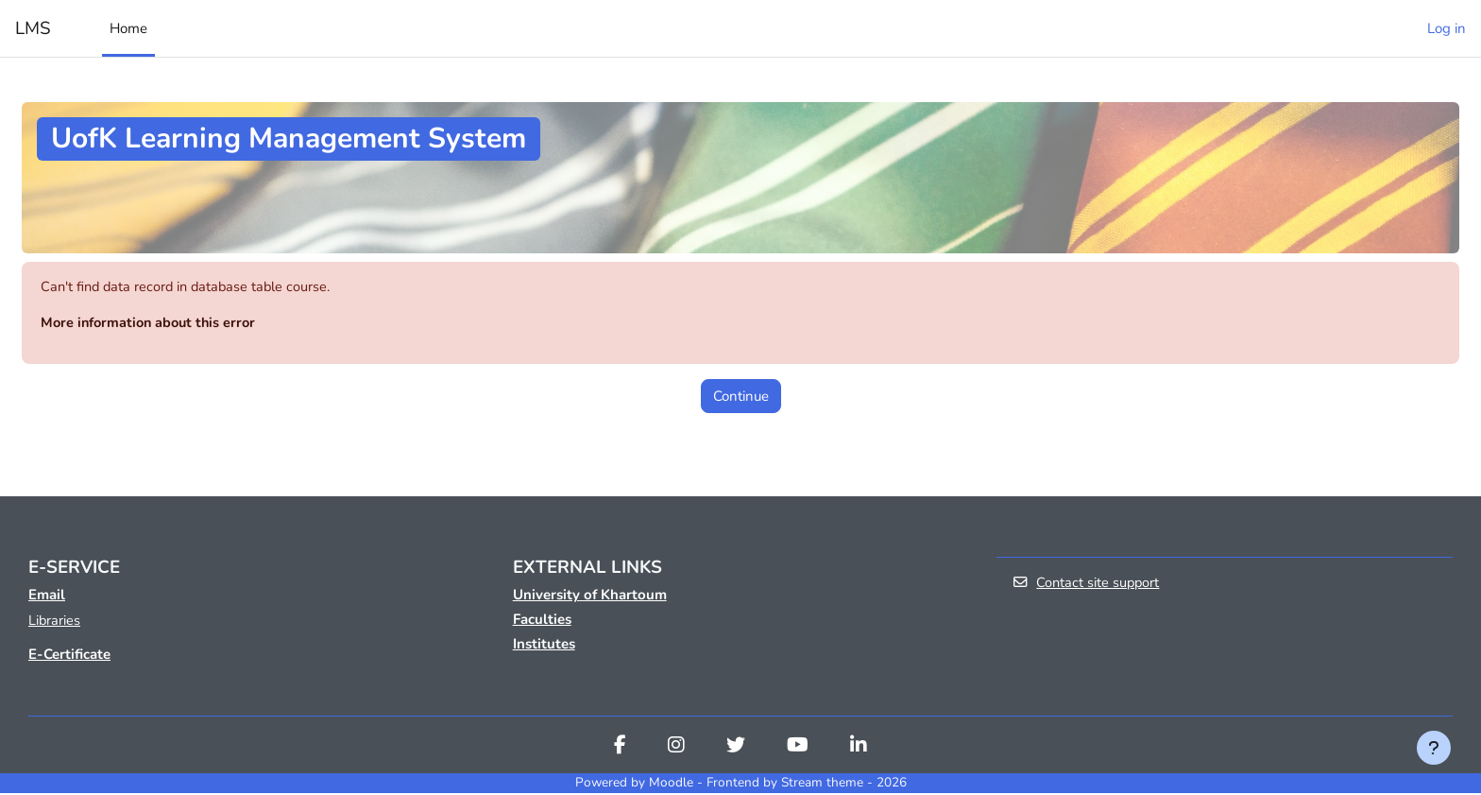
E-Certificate (69, 657)
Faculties (542, 620)
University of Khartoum (590, 595)
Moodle (671, 785)
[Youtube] (797, 749)
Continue (741, 397)
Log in (1446, 28)
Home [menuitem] (128, 28)
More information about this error (152, 324)
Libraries (54, 622)
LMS (33, 28)
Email (46, 595)
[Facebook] (620, 749)
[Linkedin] (858, 749)
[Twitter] (735, 749)
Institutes (544, 644)
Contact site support (1087, 585)
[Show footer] (1434, 748)
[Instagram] (676, 749)
